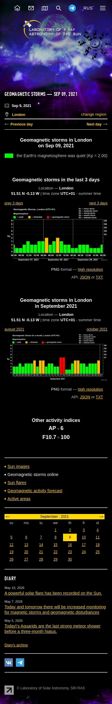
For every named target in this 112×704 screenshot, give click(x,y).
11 (97, 537)
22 (55, 552)
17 (84, 545)
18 (97, 545)
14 (41, 545)
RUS (88, 8)
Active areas (18, 498)
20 (26, 552)
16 (70, 545)
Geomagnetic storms (25, 94)
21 (41, 552)
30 (70, 559)
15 (55, 545)
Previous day (21, 124)
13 (26, 545)
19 (11, 552)
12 (11, 545)
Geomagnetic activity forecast (34, 490)
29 (55, 559)
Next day (94, 124)
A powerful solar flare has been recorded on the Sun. (53, 593)
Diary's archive (16, 645)
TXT (99, 277)
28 (41, 559)
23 (70, 552)
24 (84, 552)
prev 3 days (13, 203)
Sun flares (16, 482)
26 (11, 559)
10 (84, 537)
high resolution (90, 269)
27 (26, 559)
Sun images (18, 466)
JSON (85, 277)
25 (97, 552)
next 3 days (98, 203)
